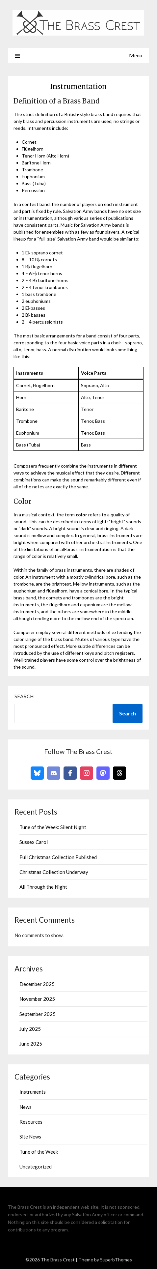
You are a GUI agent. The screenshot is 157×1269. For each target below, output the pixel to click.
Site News (30, 1136)
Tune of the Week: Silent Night (52, 827)
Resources (30, 1122)
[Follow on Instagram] (86, 773)
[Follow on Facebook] (70, 773)
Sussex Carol (33, 842)
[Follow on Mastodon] (103, 773)
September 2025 (37, 1014)
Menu (135, 55)
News (25, 1107)
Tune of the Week (38, 1152)
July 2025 (30, 1029)
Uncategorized (35, 1166)
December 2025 (37, 984)
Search (24, 696)
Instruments (32, 1092)
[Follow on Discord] (53, 773)
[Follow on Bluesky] (37, 773)
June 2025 (30, 1044)
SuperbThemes (116, 1259)
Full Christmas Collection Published (58, 857)
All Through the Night (43, 887)
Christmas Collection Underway (53, 872)
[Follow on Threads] (119, 773)
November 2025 (37, 999)
